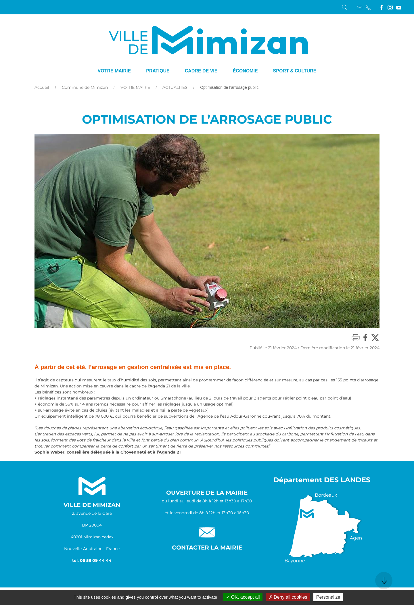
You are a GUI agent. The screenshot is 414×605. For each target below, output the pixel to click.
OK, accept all (243, 597)
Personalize (328, 597)
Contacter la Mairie (207, 547)
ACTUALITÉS (174, 87)
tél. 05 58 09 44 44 (92, 560)
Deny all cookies (288, 597)
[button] (344, 7)
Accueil (41, 87)
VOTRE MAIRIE (135, 87)
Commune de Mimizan (85, 87)
